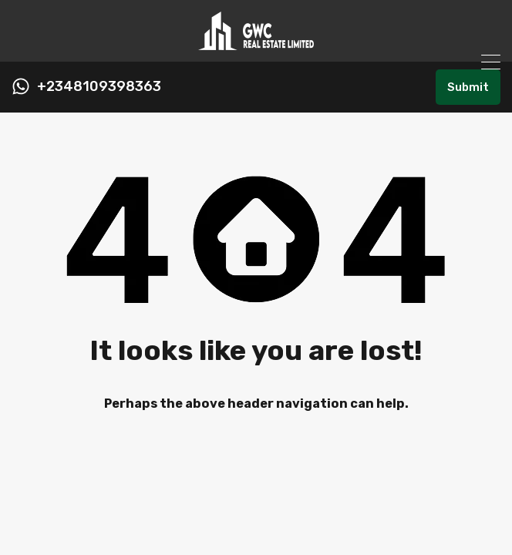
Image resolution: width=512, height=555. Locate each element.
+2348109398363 (99, 87)
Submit (468, 87)
